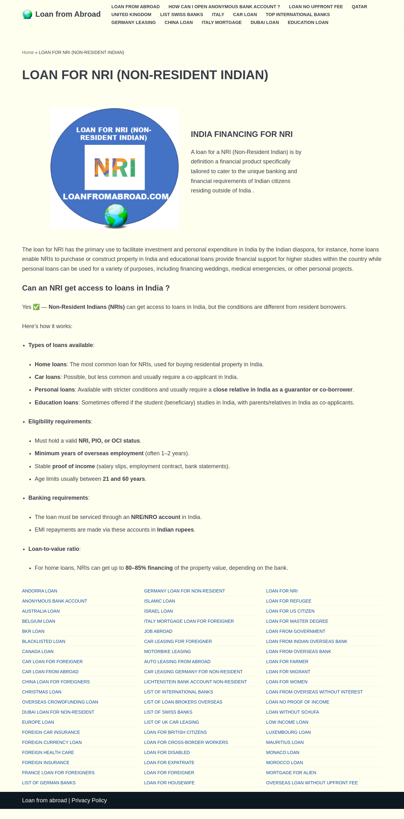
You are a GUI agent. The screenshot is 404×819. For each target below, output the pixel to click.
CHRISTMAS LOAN (41, 701)
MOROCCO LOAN (284, 772)
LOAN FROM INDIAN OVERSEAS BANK (307, 651)
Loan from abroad (44, 810)
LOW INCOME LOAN (287, 731)
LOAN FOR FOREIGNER (169, 782)
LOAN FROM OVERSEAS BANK (298, 661)
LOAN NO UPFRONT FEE (317, 6)
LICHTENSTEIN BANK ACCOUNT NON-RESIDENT (195, 691)
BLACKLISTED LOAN (43, 651)
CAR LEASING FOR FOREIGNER (178, 651)
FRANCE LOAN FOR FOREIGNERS (58, 782)
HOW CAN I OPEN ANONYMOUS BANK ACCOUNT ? (225, 6)
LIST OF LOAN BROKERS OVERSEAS (183, 711)
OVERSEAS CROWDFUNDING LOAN (60, 711)
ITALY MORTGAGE (222, 22)
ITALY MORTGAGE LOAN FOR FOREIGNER (189, 630)
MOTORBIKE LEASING (167, 661)
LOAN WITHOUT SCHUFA (292, 721)
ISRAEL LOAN (158, 620)
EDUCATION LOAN (308, 22)
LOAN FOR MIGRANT (288, 681)
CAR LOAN (246, 14)
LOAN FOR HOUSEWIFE (169, 792)
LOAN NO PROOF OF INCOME (297, 711)
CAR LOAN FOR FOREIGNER (52, 671)
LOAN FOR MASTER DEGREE (297, 630)
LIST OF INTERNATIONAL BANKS (178, 701)
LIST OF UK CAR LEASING (171, 731)
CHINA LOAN (179, 22)
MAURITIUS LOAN (285, 752)
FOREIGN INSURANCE (45, 772)
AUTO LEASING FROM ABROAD (177, 671)
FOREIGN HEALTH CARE (48, 762)
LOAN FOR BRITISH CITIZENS (175, 742)
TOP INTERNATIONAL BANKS (298, 14)
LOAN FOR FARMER (287, 671)
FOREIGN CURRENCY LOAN (52, 752)
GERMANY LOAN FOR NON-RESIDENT (184, 600)
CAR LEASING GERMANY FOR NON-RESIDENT (193, 681)
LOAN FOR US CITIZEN (290, 620)
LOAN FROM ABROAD (135, 6)
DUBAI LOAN (265, 22)
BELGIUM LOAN (38, 630)
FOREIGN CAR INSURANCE (51, 742)
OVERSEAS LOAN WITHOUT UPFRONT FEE (312, 792)
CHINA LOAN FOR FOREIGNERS (56, 691)
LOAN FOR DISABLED (167, 762)
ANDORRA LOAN (39, 600)
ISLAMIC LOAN (159, 610)
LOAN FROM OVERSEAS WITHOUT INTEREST (314, 701)
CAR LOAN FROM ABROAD (50, 681)
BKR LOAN (33, 641)
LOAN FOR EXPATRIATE (169, 772)
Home (28, 52)
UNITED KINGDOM (131, 14)
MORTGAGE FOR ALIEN (291, 782)
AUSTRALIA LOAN (41, 620)
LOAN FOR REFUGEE (288, 610)
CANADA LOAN (38, 661)
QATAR (360, 6)
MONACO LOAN (282, 762)
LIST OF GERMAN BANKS (48, 792)
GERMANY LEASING (133, 22)
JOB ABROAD (158, 641)
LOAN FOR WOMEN (286, 691)
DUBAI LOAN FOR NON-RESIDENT (58, 721)
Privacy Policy (89, 810)
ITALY (218, 14)
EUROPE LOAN (38, 731)
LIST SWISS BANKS (182, 14)
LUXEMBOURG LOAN (288, 742)
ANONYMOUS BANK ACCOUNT (54, 610)
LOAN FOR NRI (282, 600)
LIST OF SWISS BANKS (168, 721)
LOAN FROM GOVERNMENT (295, 641)
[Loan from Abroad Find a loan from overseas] (61, 14)
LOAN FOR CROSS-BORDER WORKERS (186, 752)
